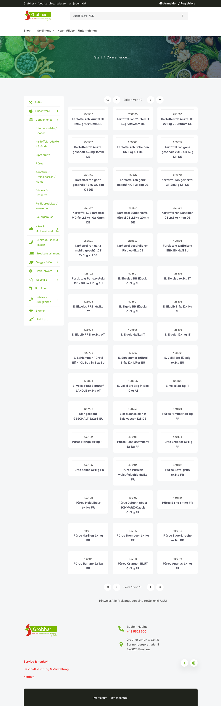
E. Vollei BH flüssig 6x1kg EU (177, 360)
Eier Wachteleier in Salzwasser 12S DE (133, 416)
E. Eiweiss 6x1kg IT (177, 278)
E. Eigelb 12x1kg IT (177, 334)
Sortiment (44, 30)
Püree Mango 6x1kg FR (88, 442)
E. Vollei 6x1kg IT (177, 386)
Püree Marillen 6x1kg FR (88, 538)
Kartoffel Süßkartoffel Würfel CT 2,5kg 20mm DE (133, 217)
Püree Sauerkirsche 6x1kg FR (177, 538)
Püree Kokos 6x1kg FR (88, 470)
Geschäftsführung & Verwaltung (46, 669)
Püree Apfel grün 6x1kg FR (177, 472)
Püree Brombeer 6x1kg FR (133, 538)
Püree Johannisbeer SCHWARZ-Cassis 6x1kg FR (132, 507)
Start (98, 57)
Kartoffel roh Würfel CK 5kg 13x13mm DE (133, 121)
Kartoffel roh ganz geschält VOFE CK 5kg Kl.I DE (177, 151)
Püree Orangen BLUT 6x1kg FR (133, 566)
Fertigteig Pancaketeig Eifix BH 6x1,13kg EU (88, 281)
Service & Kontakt (36, 661)
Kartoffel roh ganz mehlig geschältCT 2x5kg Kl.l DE (88, 250)
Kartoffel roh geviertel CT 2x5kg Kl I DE (177, 182)
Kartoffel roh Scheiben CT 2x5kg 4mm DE (177, 215)
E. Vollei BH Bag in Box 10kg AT (133, 388)
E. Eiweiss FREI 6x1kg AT (88, 309)
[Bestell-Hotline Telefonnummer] (122, 629)
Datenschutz (119, 698)
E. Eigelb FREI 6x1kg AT (88, 334)
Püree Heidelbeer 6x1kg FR (88, 505)
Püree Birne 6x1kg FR (177, 502)
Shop (27, 30)
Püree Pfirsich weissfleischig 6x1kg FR (133, 474)
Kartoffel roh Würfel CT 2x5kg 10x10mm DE (88, 121)
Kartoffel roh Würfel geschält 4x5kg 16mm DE (88, 151)
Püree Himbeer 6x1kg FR (177, 416)
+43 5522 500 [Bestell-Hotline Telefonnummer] (136, 631)
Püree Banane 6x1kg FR (88, 566)
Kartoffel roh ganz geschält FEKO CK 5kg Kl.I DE (88, 184)
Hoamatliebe (66, 30)
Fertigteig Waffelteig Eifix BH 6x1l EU (177, 248)
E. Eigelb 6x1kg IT (132, 334)
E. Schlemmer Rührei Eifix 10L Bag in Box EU (88, 360)
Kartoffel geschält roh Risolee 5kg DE (133, 248)
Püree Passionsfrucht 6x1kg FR (133, 444)
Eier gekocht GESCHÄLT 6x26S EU (88, 416)
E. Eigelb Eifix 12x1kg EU (177, 309)
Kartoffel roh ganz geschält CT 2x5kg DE (133, 182)
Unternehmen (87, 30)
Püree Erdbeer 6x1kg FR (177, 444)
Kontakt (29, 677)
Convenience (117, 57)
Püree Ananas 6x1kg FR (177, 566)
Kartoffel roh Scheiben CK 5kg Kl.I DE (133, 149)
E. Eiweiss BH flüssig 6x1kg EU (133, 281)
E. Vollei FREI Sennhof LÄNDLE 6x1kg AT (88, 388)
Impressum (100, 698)
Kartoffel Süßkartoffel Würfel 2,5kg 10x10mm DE (88, 217)
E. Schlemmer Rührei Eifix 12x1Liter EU (133, 360)
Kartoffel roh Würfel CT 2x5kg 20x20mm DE (177, 121)
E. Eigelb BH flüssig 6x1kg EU (133, 309)
